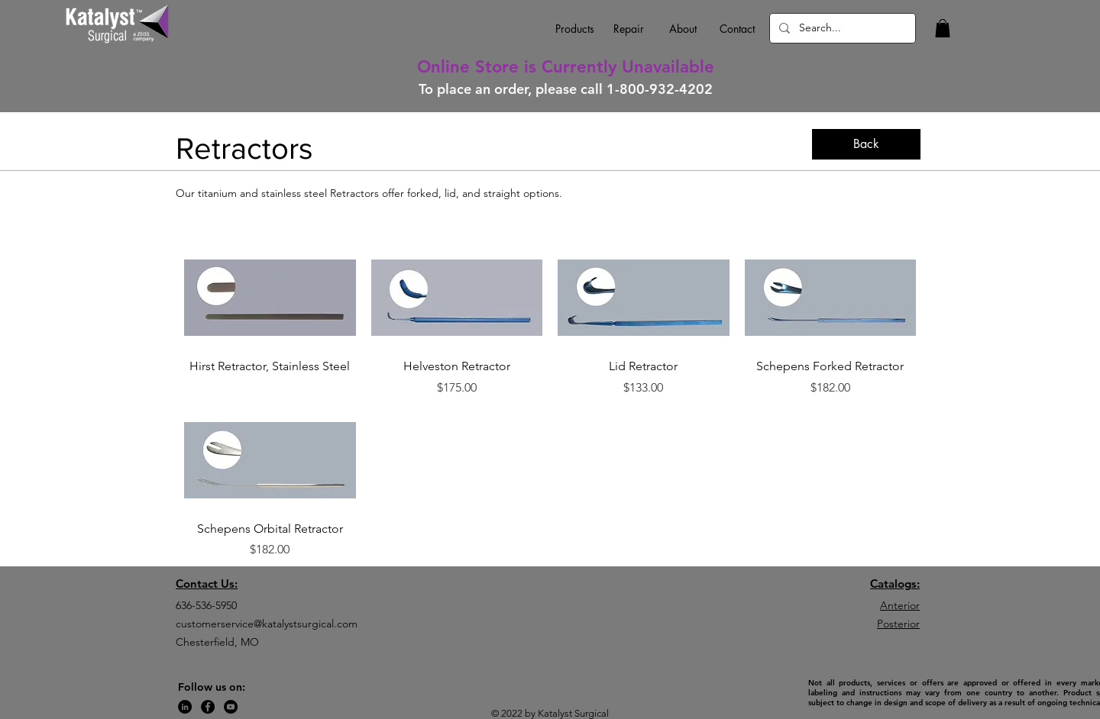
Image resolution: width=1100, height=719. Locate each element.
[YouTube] (231, 707)
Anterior (900, 605)
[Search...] (841, 28)
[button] (942, 28)
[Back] (866, 144)
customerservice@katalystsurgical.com (267, 623)
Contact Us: (207, 583)
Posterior (898, 623)
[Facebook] (208, 707)
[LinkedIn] (185, 707)
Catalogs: (895, 583)
